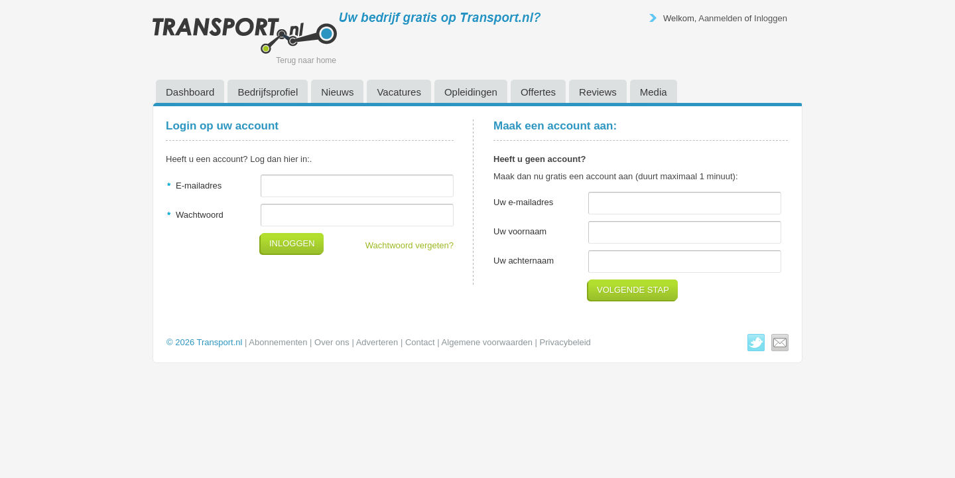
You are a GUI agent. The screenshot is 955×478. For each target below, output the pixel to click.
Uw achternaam (523, 261)
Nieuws (337, 92)
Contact (420, 342)
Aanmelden (720, 18)
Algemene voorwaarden (487, 342)
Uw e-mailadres (523, 202)
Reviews (598, 92)
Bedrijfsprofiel (267, 92)
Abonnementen (278, 342)
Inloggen (770, 18)
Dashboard (190, 92)
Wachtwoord (199, 215)
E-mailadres (199, 186)
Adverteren (377, 342)
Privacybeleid (565, 342)
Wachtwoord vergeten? (409, 245)
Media (653, 92)
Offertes (538, 92)
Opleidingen (470, 92)
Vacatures (398, 92)
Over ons (332, 342)
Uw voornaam (519, 231)
